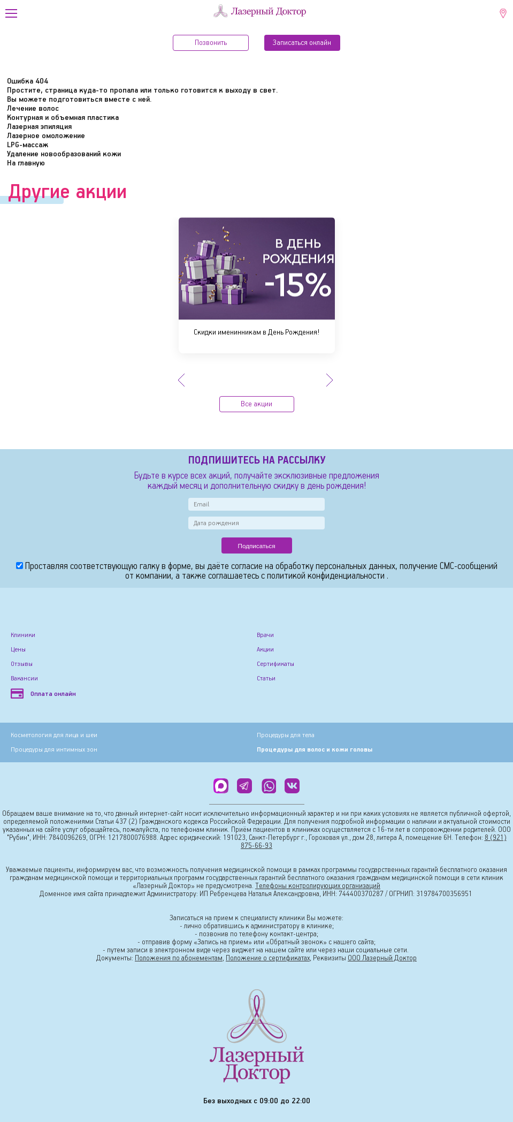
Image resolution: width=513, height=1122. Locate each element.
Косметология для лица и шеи (54, 735)
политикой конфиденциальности (327, 576)
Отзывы (22, 664)
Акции (265, 650)
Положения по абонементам (179, 958)
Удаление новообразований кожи (64, 154)
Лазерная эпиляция (39, 127)
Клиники (23, 635)
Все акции (256, 404)
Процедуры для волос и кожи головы (314, 750)
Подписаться (256, 545)
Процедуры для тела (286, 735)
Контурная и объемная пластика (63, 117)
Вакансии (24, 678)
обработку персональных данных (335, 567)
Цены (18, 650)
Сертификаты (275, 664)
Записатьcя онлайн (302, 43)
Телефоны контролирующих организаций (317, 886)
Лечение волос (33, 108)
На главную (26, 163)
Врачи (265, 635)
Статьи (266, 678)
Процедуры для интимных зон (54, 750)
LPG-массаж (27, 145)
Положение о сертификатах (268, 958)
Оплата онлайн (43, 694)
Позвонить (211, 43)
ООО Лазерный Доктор (382, 958)
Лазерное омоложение (46, 136)
